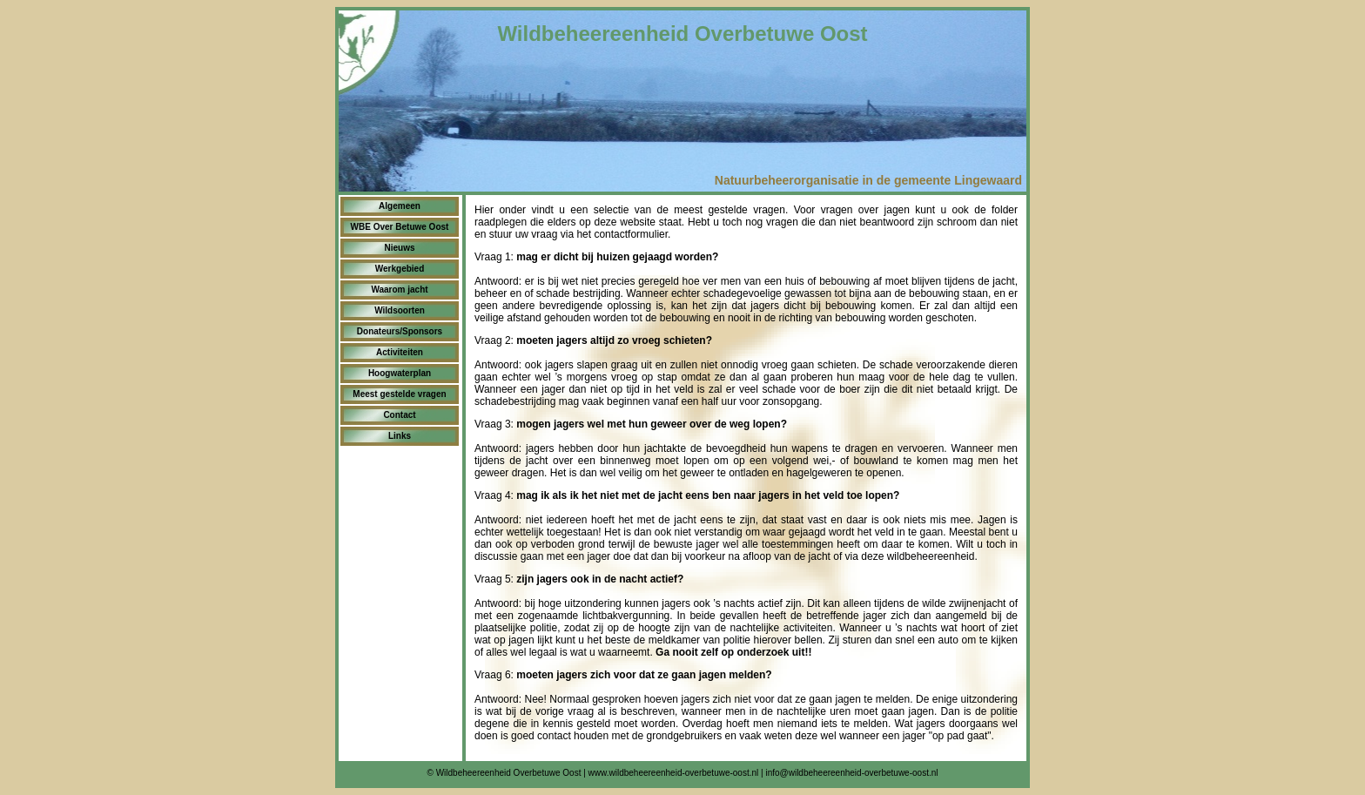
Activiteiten (399, 352)
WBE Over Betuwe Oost (400, 227)
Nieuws (399, 248)
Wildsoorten (399, 310)
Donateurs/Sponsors (399, 331)
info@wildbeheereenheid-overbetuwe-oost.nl (851, 773)
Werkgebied (400, 268)
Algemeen (399, 206)
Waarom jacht (399, 289)
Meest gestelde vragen (399, 394)
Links (399, 436)
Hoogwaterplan (399, 373)
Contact (399, 415)
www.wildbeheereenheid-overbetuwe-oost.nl (673, 773)
